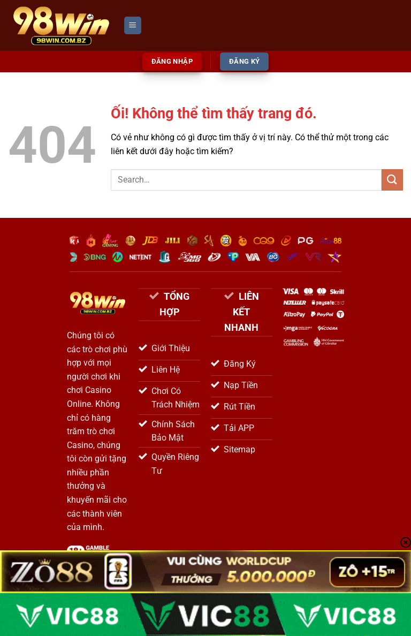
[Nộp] (392, 179)
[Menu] (132, 25)
